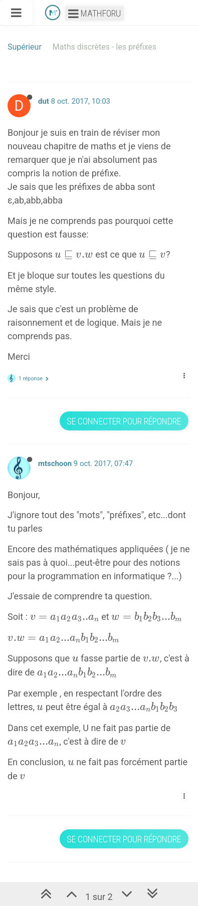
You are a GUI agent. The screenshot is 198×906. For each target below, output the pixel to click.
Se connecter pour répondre (124, 421)
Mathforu (94, 13)
